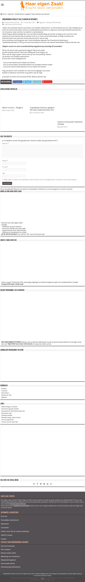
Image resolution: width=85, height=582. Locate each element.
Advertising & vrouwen (9, 407)
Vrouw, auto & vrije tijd (9, 422)
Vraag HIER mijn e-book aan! (12, 284)
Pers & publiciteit (7, 420)
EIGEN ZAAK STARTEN (18, 504)
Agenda (10, 14)
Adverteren (5, 524)
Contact (4, 539)
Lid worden (5, 528)
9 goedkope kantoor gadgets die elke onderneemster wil (42, 108)
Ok (42, 578)
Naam (5, 161)
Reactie (5, 143)
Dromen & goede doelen (10, 409)
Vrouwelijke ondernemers (10, 520)
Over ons (4, 516)
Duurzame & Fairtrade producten (13, 411)
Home (3, 14)
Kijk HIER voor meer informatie (20, 344)
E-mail (5, 167)
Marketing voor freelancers (10, 556)
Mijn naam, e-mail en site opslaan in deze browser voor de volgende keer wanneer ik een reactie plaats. (40, 180)
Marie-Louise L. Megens (12, 107)
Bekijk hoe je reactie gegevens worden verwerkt (55, 189)
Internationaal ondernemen (10, 567)
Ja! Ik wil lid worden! (9, 234)
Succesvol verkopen (8, 546)
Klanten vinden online (8, 553)
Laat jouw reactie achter (13, 24)
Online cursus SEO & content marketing (15, 531)
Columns (4, 391)
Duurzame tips (6, 413)
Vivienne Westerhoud (11, 22)
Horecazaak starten (8, 563)
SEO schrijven (5, 549)
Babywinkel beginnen (8, 560)
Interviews (5, 393)
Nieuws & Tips (6, 395)
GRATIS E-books (6, 535)
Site (3, 173)
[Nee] (83, 577)
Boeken (4, 388)
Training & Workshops (53, 22)
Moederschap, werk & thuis (11, 417)
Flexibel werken (6, 415)
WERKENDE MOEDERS (21, 506)
